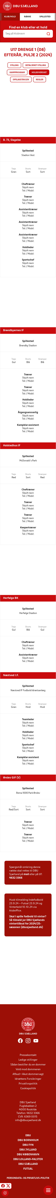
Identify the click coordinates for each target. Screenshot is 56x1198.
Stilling (14, 65)
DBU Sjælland (28, 1164)
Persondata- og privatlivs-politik (28, 1178)
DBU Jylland (28, 1150)
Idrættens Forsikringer (28, 1079)
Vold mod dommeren (28, 1069)
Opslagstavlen (21, 80)
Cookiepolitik (28, 1088)
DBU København (28, 1154)
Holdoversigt (39, 73)
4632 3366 (15, 878)
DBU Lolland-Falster (28, 1159)
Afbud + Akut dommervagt (28, 1074)
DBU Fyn (28, 1145)
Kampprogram (17, 73)
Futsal (28, 1169)
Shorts (28, 169)
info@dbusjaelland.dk (28, 1120)
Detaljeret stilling (35, 65)
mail (26, 874)
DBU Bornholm (28, 1140)
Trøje (13, 169)
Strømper (42, 169)
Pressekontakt (28, 1055)
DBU (28, 1135)
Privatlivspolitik (28, 1084)
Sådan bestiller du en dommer (28, 1064)
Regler (39, 80)
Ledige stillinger (28, 1060)
